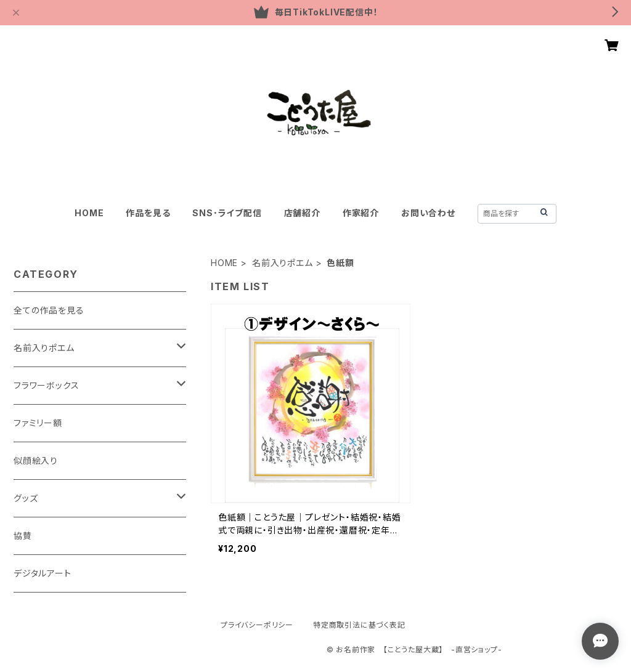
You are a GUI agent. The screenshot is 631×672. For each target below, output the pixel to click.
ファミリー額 (38, 423)
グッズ (26, 498)
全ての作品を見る (49, 310)
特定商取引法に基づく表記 (359, 624)
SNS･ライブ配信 (226, 213)
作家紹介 (361, 213)
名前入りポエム (282, 262)
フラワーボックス (46, 385)
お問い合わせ (428, 213)
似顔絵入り (36, 460)
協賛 (23, 535)
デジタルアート (42, 573)
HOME (89, 213)
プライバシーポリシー (257, 624)
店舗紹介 (302, 213)
